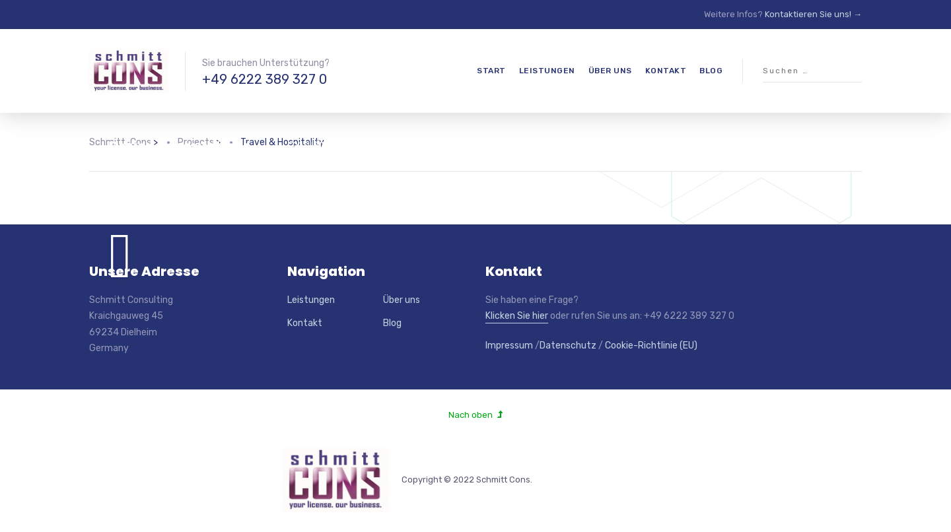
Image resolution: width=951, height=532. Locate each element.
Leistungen (547, 70)
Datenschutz (568, 345)
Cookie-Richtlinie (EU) (651, 345)
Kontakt (666, 70)
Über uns (610, 70)
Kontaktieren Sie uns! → (813, 14)
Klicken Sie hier (516, 315)
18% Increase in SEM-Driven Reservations (181, 138)
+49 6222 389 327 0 (264, 79)
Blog (710, 70)
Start (491, 70)
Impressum (509, 345)
